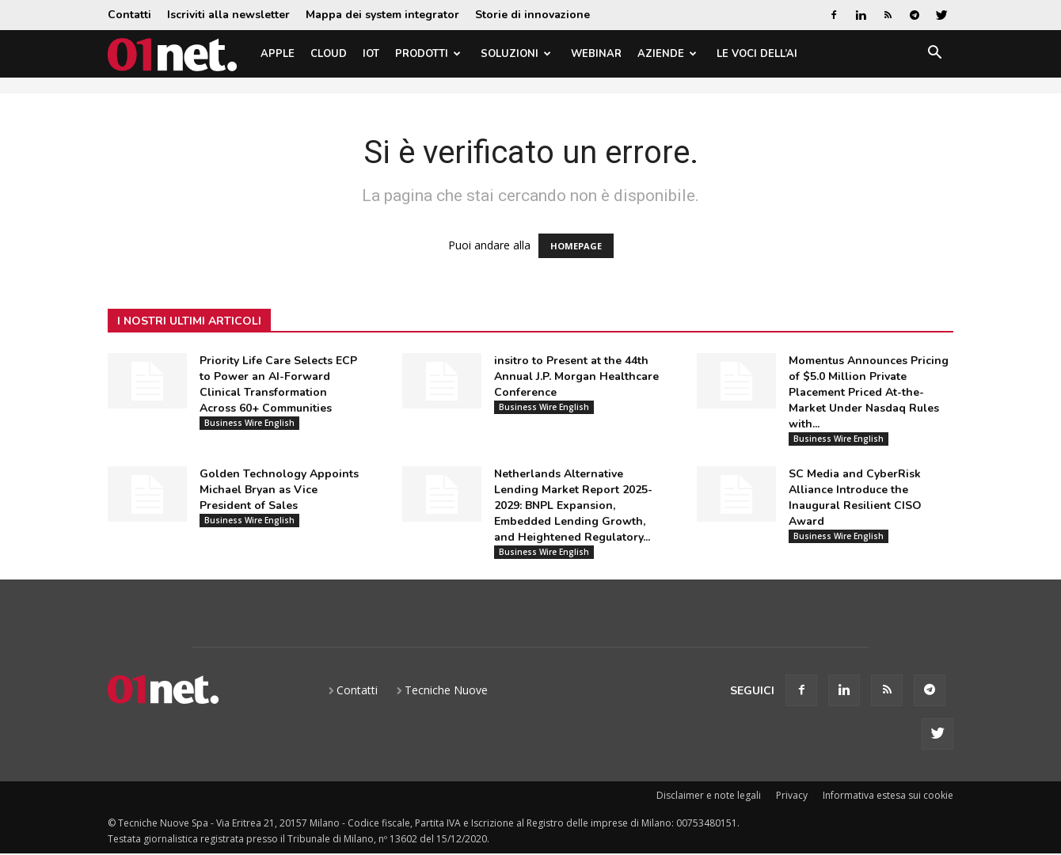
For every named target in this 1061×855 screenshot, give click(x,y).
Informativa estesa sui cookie (888, 795)
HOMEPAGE (576, 246)
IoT (371, 54)
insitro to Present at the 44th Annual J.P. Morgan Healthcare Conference (576, 376)
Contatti (129, 14)
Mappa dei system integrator (382, 14)
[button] (934, 55)
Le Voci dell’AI (757, 54)
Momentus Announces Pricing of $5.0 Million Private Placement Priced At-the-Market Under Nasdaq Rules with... (869, 392)
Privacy (792, 795)
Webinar (596, 54)
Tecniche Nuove (446, 689)
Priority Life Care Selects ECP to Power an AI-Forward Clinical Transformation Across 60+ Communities (278, 384)
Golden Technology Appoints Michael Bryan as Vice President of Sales (279, 489)
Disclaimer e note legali (708, 795)
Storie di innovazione (532, 14)
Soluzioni (516, 54)
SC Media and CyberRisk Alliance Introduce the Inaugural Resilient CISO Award (855, 497)
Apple (277, 54)
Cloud (328, 54)
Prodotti (428, 54)
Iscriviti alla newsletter (228, 14)
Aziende (667, 54)
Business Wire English (249, 422)
